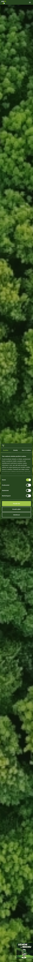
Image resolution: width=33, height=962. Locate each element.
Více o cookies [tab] (26, 450)
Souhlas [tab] (5, 450)
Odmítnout (16, 515)
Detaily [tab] (15, 450)
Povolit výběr (16, 509)
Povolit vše (16, 503)
